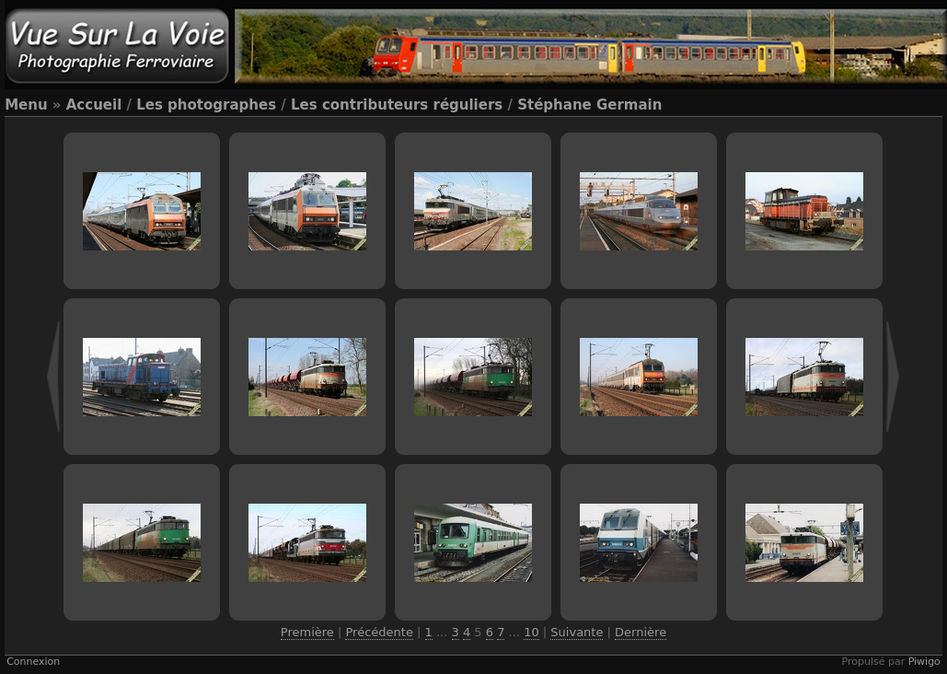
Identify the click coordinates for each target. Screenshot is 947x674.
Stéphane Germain (589, 105)
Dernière (640, 632)
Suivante (576, 632)
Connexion (33, 662)
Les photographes (206, 105)
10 (531, 632)
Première (307, 632)
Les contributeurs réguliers (396, 105)
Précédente (378, 632)
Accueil (94, 105)
